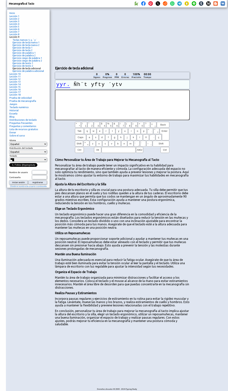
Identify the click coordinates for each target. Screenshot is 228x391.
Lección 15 (15, 87)
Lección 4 (14, 24)
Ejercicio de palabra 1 (24, 52)
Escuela (13, 113)
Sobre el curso (17, 135)
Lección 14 (15, 84)
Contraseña (15, 177)
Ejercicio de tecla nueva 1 (26, 42)
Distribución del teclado (21, 148)
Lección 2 (14, 18)
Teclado (13, 156)
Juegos (13, 104)
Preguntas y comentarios (22, 126)
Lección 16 (15, 89)
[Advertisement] (111, 36)
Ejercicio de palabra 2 (24, 55)
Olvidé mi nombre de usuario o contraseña (28, 186)
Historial (14, 110)
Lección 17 (15, 92)
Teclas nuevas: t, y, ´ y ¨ (25, 40)
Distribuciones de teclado (23, 119)
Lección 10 (15, 74)
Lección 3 (14, 21)
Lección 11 (15, 76)
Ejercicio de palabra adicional (28, 71)
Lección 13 (15, 81)
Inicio (12, 13)
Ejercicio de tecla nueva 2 (26, 45)
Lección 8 (14, 34)
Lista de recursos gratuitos (23, 129)
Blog (11, 116)
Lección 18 (15, 94)
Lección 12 (15, 79)
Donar (12, 132)
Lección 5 (14, 26)
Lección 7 (14, 31)
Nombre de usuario (18, 172)
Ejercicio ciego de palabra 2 (27, 60)
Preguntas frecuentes (21, 123)
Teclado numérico (19, 107)
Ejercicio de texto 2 (23, 65)
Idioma (12, 140)
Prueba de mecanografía (22, 101)
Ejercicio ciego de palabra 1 (27, 58)
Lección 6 (14, 29)
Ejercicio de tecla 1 (22, 47)
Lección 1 (14, 16)
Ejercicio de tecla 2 (22, 50)
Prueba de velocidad (20, 97)
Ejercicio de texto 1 (23, 63)
